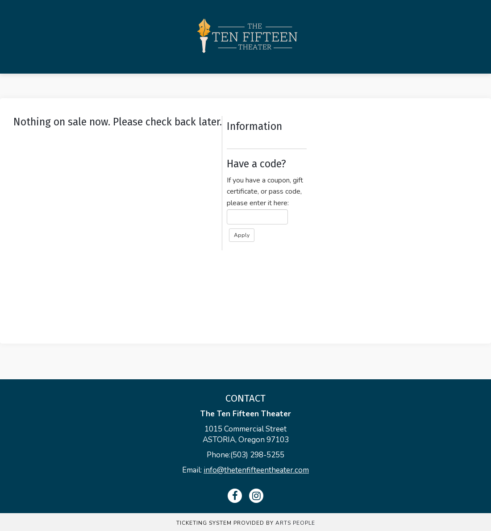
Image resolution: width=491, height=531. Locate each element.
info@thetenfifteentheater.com (256, 470)
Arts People (295, 523)
